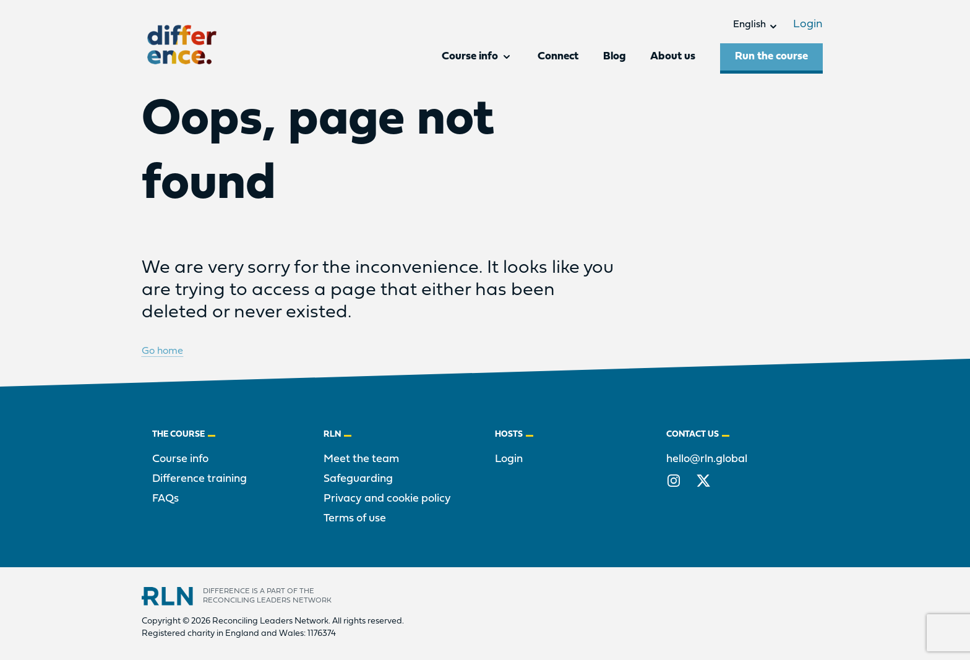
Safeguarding (358, 479)
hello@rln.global (706, 459)
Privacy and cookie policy (387, 499)
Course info (180, 459)
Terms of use (355, 519)
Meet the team (361, 459)
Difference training (199, 479)
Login (808, 24)
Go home (162, 351)
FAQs (165, 499)
